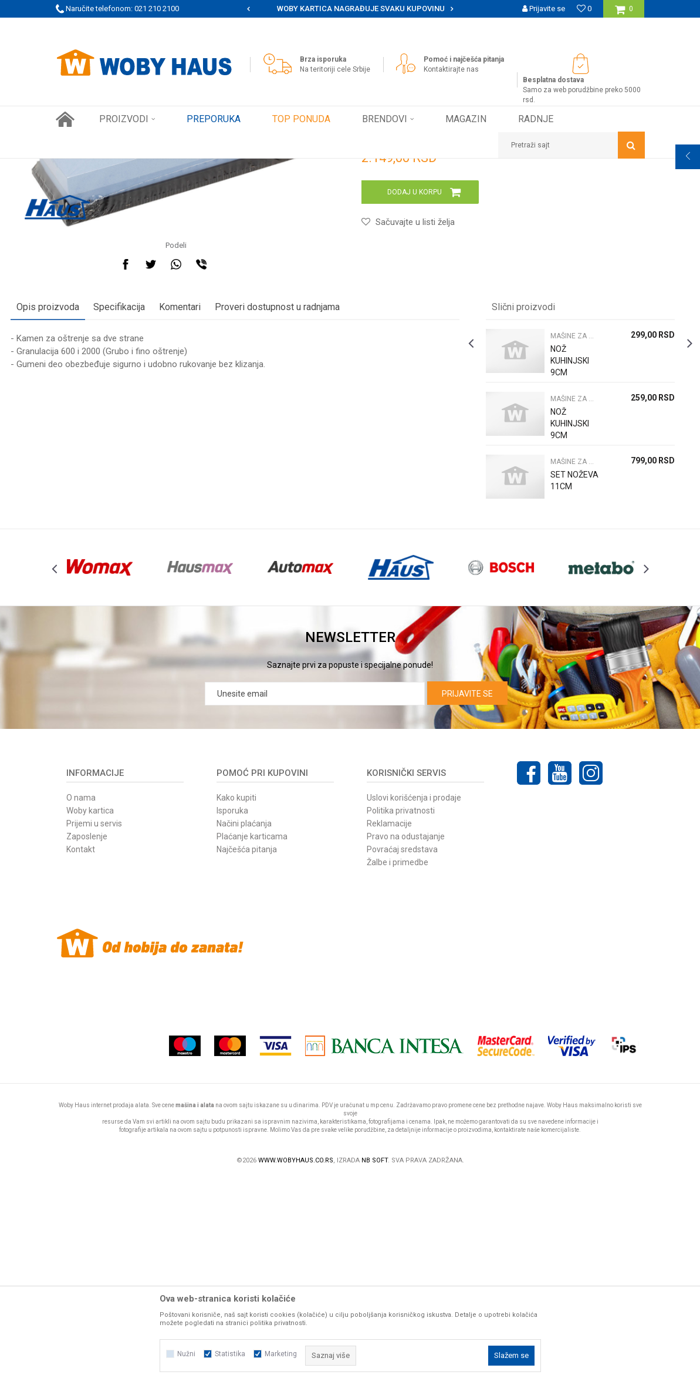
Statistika (230, 1354)
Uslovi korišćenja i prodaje (414, 1004)
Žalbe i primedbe (397, 1068)
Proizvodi (139, 167)
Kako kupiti (236, 1004)
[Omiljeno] (584, 8)
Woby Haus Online (85, 167)
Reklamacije (389, 1029)
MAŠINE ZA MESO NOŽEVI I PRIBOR (264, 167)
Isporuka (232, 1016)
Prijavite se (467, 900)
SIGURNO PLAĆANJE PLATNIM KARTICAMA (348, 8)
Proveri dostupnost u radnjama (322, 489)
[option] (350, 9)
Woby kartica (90, 1016)
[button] (571, 145)
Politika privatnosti (401, 1016)
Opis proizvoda (93, 489)
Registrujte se (542, 26)
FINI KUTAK (180, 167)
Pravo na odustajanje (406, 1042)
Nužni (186, 1354)
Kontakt (80, 1055)
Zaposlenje (86, 1042)
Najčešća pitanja (247, 1055)
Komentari (225, 489)
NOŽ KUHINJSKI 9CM (544, 543)
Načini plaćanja (244, 1029)
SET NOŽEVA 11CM (544, 669)
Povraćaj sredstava (402, 1055)
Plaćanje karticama (252, 1042)
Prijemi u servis (94, 1029)
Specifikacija (164, 489)
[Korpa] (624, 13)
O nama (81, 1004)
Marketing (281, 1354)
